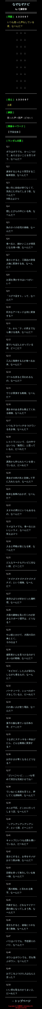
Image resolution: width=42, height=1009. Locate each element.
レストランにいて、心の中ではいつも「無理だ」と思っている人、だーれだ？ (20, 445)
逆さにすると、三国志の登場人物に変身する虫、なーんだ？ (20, 264)
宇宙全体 (14, 132)
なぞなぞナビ (21, 4)
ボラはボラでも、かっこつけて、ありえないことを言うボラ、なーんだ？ (21, 155)
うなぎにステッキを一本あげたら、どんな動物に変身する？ (21, 743)
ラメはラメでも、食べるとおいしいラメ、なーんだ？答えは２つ (21, 530)
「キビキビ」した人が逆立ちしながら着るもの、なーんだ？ (20, 675)
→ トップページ (21, 1001)
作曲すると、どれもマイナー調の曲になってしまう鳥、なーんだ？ (20, 909)
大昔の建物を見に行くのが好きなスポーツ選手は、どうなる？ (20, 619)
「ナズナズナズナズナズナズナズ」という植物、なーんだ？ (21, 582)
